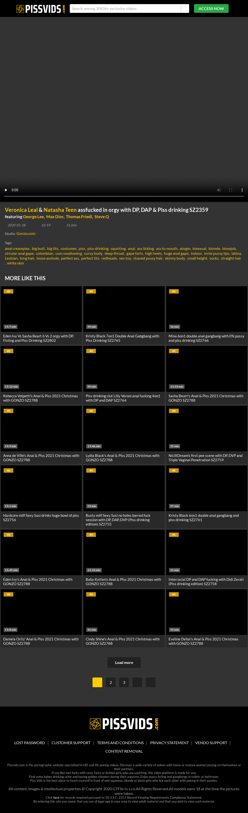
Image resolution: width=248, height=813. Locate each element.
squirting (118, 248)
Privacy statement (169, 742)
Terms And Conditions (120, 742)
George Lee (33, 216)
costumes (69, 248)
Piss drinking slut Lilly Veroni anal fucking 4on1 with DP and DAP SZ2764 (123, 398)
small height (197, 258)
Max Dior (54, 216)
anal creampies (17, 248)
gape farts (134, 253)
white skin (15, 263)
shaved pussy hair (148, 258)
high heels (153, 253)
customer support (71, 742)
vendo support (211, 742)
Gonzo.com (25, 233)
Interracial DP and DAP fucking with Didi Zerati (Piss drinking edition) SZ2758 (206, 581)
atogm (185, 248)
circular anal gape (19, 253)
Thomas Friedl (79, 216)
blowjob (229, 248)
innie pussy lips (216, 253)
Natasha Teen (60, 210)
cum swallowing (68, 253)
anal (131, 248)
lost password (29, 742)
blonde (214, 248)
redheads (109, 258)
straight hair (231, 258)
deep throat (114, 253)
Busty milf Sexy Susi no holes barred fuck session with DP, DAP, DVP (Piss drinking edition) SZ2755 (118, 519)
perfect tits (90, 258)
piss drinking (97, 248)
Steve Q (101, 216)
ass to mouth (167, 248)
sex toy (125, 258)
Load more (124, 662)
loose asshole (48, 258)
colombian (44, 253)
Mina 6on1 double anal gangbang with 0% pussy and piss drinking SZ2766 (206, 338)
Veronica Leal (21, 210)
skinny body (175, 258)
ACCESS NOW (211, 8)
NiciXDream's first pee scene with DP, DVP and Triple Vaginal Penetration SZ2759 (205, 457)
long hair (27, 258)
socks (214, 258)
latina (236, 253)
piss (82, 248)
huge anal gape (176, 253)
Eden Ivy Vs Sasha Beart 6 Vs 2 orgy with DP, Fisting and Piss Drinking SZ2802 (38, 338)
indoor (196, 253)
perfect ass (70, 258)
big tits (52, 248)
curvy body (93, 253)
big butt (38, 248)
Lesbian (11, 258)
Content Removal (124, 751)
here (56, 797)
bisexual (199, 248)
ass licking (145, 248)
